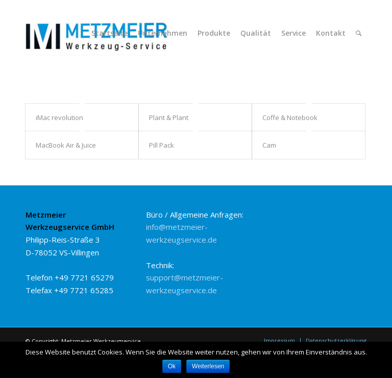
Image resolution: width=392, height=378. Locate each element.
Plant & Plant (168, 117)
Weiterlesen (208, 366)
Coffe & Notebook (289, 117)
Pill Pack (161, 145)
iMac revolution (59, 117)
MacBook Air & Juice (66, 145)
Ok (172, 366)
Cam (269, 145)
